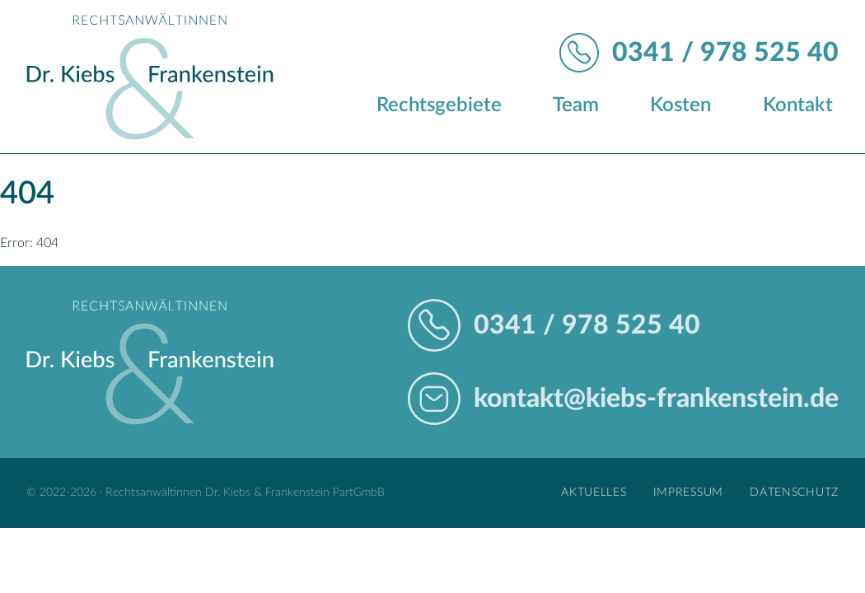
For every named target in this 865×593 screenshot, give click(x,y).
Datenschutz (794, 492)
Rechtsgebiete (439, 105)
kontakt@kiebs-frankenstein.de (656, 398)
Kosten (680, 105)
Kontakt (798, 105)
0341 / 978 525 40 (725, 53)
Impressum (688, 492)
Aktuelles (593, 492)
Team (576, 105)
